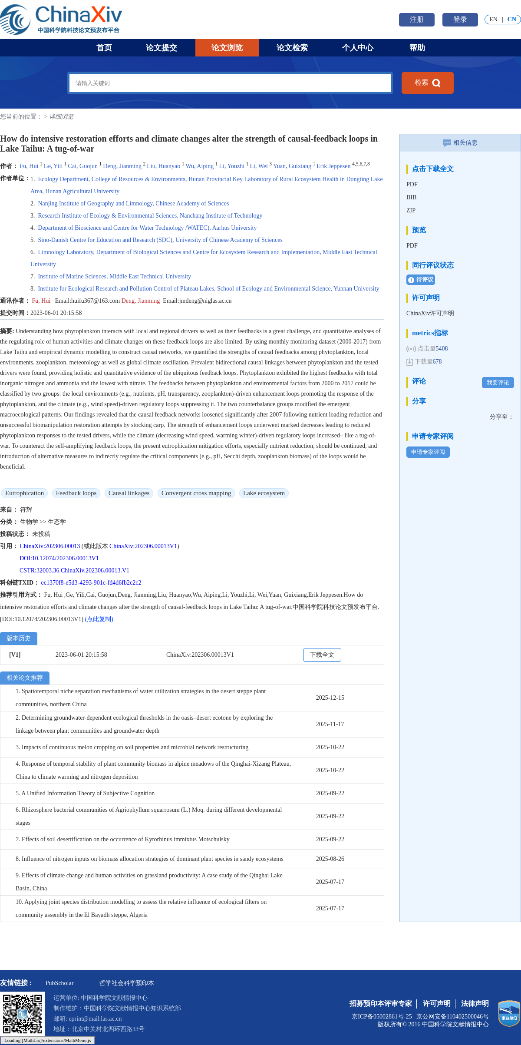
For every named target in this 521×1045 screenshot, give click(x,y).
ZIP (410, 210)
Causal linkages (129, 492)
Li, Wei (258, 166)
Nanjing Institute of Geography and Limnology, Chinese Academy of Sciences (133, 203)
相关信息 (460, 142)
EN (493, 19)
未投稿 (41, 534)
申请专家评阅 (428, 452)
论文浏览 (227, 47)
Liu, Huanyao (163, 166)
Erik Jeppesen (333, 166)
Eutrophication (24, 492)
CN (512, 19)
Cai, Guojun (83, 166)
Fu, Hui (30, 166)
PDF (412, 184)
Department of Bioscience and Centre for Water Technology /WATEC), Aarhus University (147, 228)
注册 (417, 19)
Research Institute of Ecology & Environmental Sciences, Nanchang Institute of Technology (150, 215)
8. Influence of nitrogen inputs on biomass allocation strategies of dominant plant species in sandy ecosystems (150, 859)
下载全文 (322, 654)
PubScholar (60, 983)
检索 (428, 83)
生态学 (57, 522)
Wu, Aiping (199, 166)
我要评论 (498, 382)
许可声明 (437, 1003)
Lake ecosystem (264, 492)
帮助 (417, 47)
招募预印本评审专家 (381, 1003)
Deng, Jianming (122, 166)
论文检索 (292, 47)
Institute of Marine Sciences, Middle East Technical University (114, 276)
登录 (460, 19)
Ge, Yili (53, 166)
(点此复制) (99, 619)
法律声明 (475, 1003)
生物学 (30, 522)
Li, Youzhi (231, 166)
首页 (104, 47)
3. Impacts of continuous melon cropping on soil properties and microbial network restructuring (132, 747)
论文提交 (161, 47)
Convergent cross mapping (196, 492)
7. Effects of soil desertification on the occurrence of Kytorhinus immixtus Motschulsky (123, 839)
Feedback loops (76, 492)
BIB (411, 197)
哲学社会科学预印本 (126, 983)
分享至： (502, 416)
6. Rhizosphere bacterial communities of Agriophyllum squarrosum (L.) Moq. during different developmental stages (149, 816)
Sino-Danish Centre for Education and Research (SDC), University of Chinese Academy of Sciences (160, 240)
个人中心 (357, 47)
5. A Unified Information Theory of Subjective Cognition (85, 793)
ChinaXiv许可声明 (430, 313)
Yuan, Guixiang (292, 166)
